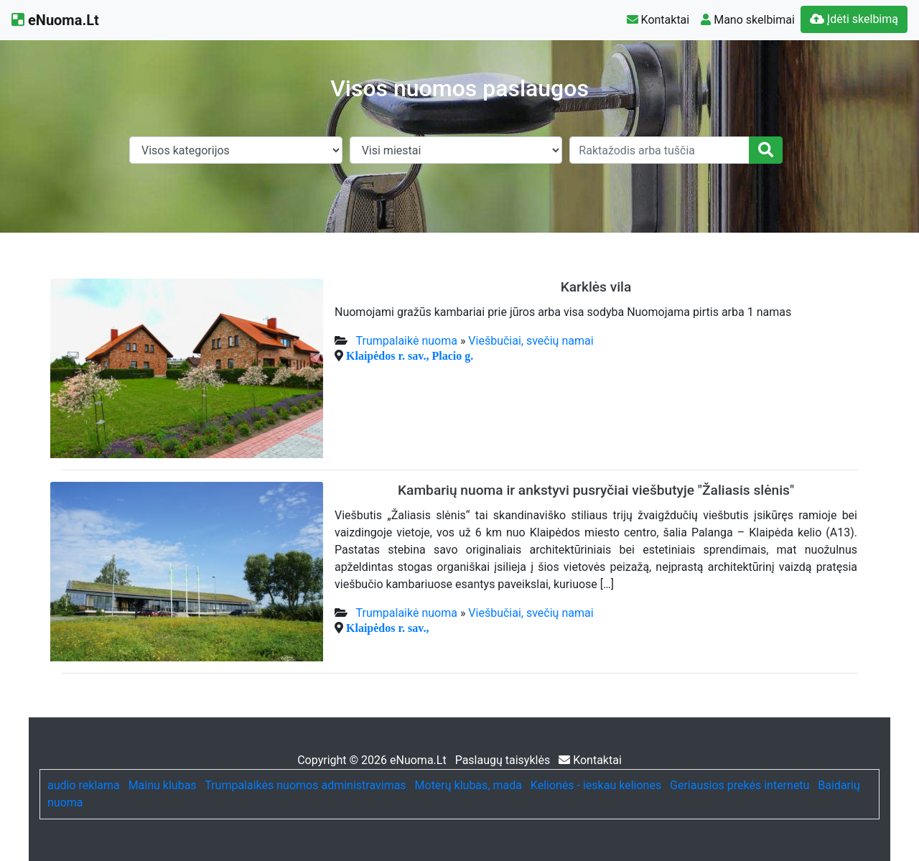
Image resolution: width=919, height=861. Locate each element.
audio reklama (83, 785)
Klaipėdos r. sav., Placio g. (409, 355)
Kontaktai (658, 20)
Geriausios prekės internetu (739, 785)
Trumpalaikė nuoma (406, 341)
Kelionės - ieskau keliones (596, 785)
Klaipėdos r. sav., (387, 627)
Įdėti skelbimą (854, 19)
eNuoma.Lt (55, 20)
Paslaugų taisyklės (504, 760)
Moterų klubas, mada (468, 785)
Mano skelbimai (748, 20)
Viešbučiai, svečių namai (530, 341)
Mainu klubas (163, 785)
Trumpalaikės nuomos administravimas (305, 785)
